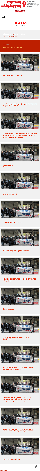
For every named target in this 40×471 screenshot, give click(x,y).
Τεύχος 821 (6, 36)
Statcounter (3, 470)
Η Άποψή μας (6, 44)
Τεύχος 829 (14, 36)
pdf (14, 34)
